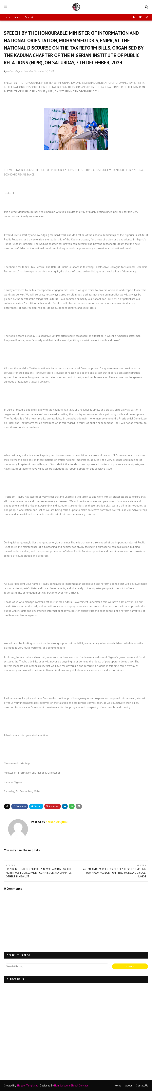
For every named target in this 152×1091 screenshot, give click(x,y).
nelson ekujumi (15, 71)
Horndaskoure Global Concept (71, 1085)
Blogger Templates (27, 1085)
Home (7, 17)
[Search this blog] (57, 966)
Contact (29, 17)
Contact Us (142, 1085)
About (17, 17)
